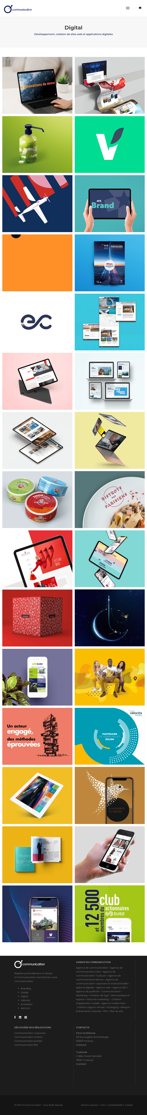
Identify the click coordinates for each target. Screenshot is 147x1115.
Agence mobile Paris (113, 1003)
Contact (81, 1045)
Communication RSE (26, 1045)
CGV (102, 1105)
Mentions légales (89, 1105)
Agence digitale (85, 987)
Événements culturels (88, 1011)
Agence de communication (92, 967)
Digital (24, 996)
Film (105, 1011)
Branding (26, 988)
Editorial (25, 1000)
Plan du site (116, 1011)
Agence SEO (120, 987)
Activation (27, 1004)
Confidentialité (114, 1105)
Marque (125, 1007)
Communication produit (28, 1041)
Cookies (129, 1105)
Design (25, 992)
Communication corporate (30, 1033)
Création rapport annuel (91, 1007)
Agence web (103, 987)
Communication (110, 991)
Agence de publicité (87, 991)
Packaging (113, 1007)
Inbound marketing (98, 999)
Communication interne (28, 1037)
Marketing (81, 995)
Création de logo (99, 995)
